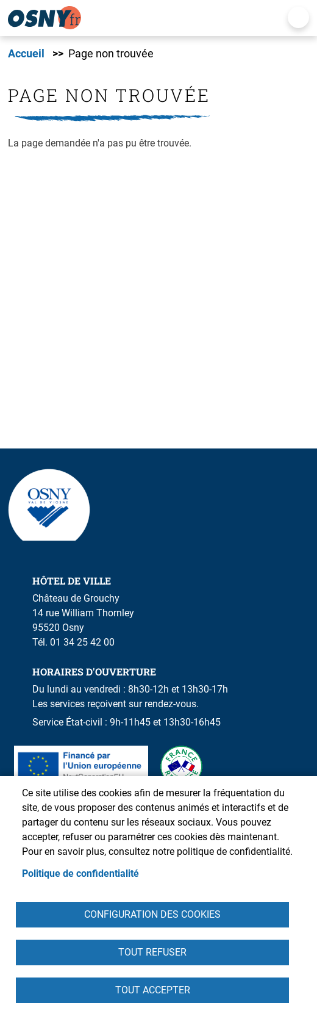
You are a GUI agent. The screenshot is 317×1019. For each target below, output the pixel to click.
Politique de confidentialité (80, 873)
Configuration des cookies (152, 914)
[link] (142, 17)
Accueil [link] (26, 54)
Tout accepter (152, 990)
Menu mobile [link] (298, 17)
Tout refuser (152, 952)
